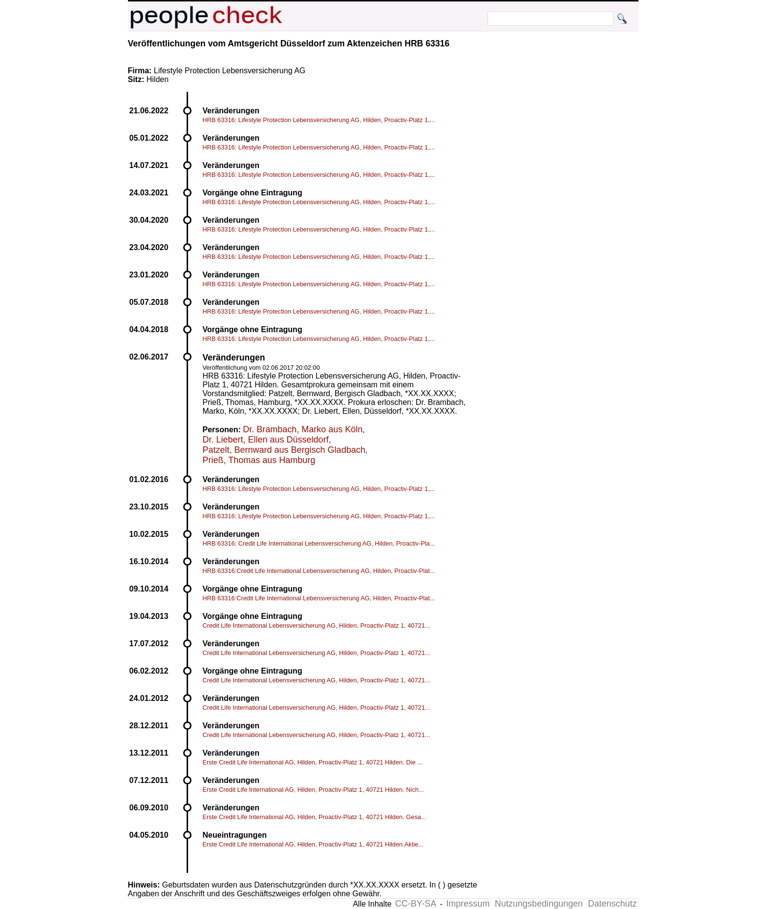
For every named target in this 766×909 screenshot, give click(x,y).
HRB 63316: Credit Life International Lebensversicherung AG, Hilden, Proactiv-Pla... (319, 543)
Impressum (467, 904)
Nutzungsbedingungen (539, 904)
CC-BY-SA (415, 904)
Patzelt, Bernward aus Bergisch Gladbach (284, 450)
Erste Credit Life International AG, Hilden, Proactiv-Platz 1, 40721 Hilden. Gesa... (314, 817)
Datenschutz (612, 904)
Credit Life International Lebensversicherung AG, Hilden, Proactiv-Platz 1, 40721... (316, 625)
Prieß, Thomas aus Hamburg (259, 460)
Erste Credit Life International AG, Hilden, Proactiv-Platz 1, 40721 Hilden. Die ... (313, 762)
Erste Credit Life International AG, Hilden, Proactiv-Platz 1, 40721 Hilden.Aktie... (313, 844)
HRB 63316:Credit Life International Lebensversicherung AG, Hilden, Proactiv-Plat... (319, 570)
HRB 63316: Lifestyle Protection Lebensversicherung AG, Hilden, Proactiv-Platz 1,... (319, 120)
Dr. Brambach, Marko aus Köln (302, 429)
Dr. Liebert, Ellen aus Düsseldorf (266, 439)
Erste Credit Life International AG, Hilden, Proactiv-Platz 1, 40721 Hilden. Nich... (313, 789)
